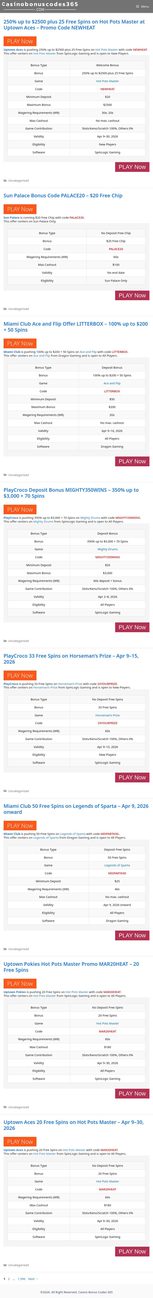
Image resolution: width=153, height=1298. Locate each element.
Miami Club (12, 352)
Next (33, 1279)
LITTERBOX (120, 352)
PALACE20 (77, 217)
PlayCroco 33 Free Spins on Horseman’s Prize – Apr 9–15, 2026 (71, 658)
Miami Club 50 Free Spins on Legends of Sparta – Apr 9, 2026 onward (76, 808)
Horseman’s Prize (70, 684)
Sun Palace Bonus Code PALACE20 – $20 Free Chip (63, 195)
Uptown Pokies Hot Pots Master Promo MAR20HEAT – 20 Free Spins (71, 966)
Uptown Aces (13, 50)
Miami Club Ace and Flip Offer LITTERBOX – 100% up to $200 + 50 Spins (76, 326)
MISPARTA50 (109, 834)
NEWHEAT (140, 50)
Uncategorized (18, 180)
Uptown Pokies (15, 992)
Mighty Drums (90, 518)
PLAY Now (20, 41)
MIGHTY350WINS (128, 518)
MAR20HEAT (112, 992)
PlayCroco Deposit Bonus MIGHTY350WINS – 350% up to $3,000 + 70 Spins (71, 492)
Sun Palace (12, 217)
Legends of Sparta (73, 834)
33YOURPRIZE (107, 684)
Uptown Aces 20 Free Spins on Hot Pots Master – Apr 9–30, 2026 (74, 1125)
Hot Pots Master (106, 50)
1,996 (21, 1279)
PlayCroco (11, 518)
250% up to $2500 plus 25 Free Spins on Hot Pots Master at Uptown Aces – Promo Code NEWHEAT (74, 24)
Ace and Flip (88, 352)
